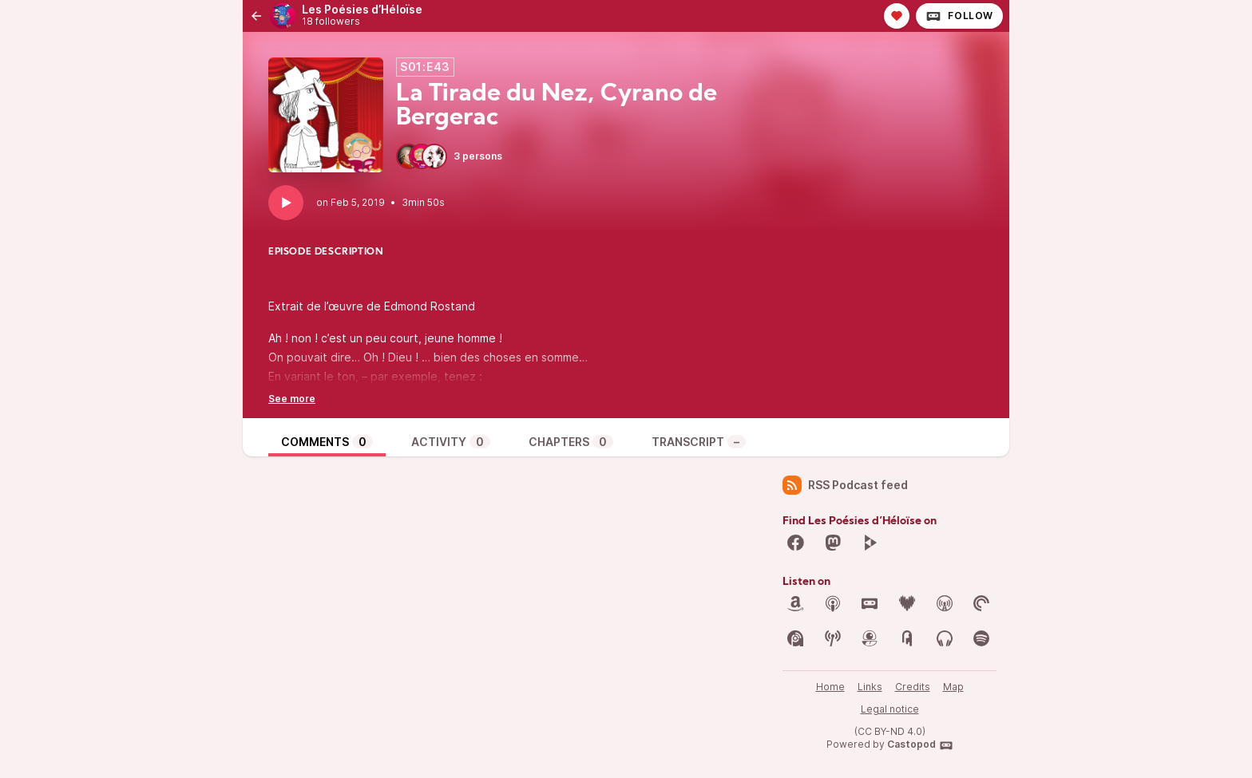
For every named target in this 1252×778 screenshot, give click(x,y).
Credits (912, 687)
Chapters (571, 441)
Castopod (920, 745)
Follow (959, 16)
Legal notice (890, 709)
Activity (450, 441)
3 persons (449, 156)
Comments (327, 441)
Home (830, 687)
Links (870, 687)
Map (953, 687)
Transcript (699, 441)
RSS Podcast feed (845, 485)
